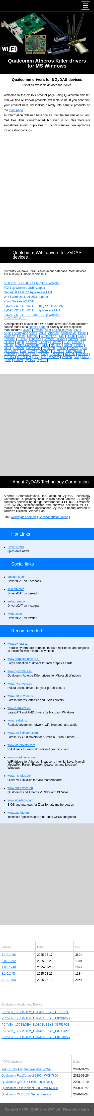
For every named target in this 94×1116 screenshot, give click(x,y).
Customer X (48, 336)
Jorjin (20, 342)
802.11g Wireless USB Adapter (24, 288)
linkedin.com (16, 589)
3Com (27, 330)
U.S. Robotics (50, 357)
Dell (61, 336)
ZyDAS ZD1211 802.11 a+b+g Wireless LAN (33, 306)
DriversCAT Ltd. (50, 1109)
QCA (83, 348)
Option (78, 345)
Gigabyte (35, 339)
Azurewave (68, 333)
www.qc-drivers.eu (20, 671)
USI (36, 357)
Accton (38, 330)
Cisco (21, 336)
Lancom (31, 342)
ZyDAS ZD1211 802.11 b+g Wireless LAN (32, 310)
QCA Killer (11, 351)
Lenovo (56, 342)
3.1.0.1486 (9, 955)
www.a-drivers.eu (19, 708)
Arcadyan (20, 333)
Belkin (82, 333)
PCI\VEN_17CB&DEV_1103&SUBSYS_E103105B (35, 1012)
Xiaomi (18, 360)
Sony (44, 354)
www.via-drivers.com (21, 745)
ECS (81, 336)
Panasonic (33, 348)
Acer (48, 330)
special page (37, 327)
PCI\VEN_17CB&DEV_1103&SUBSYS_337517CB (35, 1024)
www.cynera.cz (18, 643)
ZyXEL (41, 360)
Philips (61, 348)
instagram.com (17, 601)
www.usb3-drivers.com (23, 732)
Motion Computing (27, 345)
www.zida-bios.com (20, 800)
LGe (67, 342)
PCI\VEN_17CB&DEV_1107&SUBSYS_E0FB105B (36, 1037)
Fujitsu (22, 339)
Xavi (8, 360)
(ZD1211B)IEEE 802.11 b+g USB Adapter (31, 283)
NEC (45, 345)
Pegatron (49, 348)
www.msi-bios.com (20, 775)
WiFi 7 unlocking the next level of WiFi (27, 1069)
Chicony (9, 336)
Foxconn (9, 339)
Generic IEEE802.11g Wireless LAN (28, 292)
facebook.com (17, 576)
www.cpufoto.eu (18, 812)
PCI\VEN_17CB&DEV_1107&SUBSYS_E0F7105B (35, 1031)
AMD (77, 330)
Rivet (31, 351)
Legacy (44, 342)
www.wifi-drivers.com (22, 757)
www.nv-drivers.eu (20, 683)
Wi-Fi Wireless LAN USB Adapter (26, 297)
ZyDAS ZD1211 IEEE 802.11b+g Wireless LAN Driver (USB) (32, 316)
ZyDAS (30, 360)
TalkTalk (70, 354)
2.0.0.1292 (9, 961)
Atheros (53, 333)
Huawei (73, 339)
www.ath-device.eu (20, 788)
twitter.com (15, 613)
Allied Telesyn (62, 330)
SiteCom (23, 354)
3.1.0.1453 (9, 973)
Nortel (68, 345)
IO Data (9, 342)
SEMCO (58, 351)
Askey (33, 333)
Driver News (16, 546)
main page (16, 110)
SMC (35, 354)
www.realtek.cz (18, 720)
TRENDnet (24, 357)
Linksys (77, 342)
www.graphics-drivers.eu (24, 658)
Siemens (10, 354)
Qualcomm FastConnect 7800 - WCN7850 (30, 1075)
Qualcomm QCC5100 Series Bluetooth (27, 1094)
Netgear (56, 345)
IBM (83, 339)
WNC (85, 357)
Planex (73, 348)
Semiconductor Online (53, 517)
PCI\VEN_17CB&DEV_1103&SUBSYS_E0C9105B (36, 1018)
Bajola (85, 1109)
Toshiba (83, 354)
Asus (42, 333)
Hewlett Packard (54, 339)
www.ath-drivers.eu (20, 695)
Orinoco (18, 348)
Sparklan (56, 354)
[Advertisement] (47, 192)
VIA (76, 357)
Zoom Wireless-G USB (19, 301)
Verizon (67, 357)
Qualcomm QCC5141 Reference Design (28, 1082)
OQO (7, 348)
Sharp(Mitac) (74, 351)
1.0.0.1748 (9, 967)
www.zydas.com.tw (23, 517)
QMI (23, 351)
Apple (8, 333)
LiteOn (8, 345)
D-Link (71, 336)
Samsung (44, 351)
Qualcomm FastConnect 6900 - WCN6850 (30, 1088)
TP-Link (9, 357)
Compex (32, 336)
